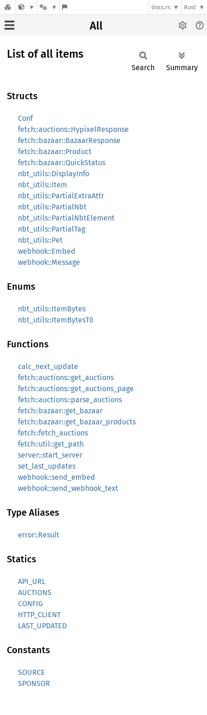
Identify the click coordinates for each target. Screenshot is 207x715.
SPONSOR (34, 683)
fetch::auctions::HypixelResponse (73, 129)
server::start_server (50, 455)
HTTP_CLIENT (39, 614)
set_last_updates (46, 466)
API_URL (32, 581)
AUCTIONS (35, 592)
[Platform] (48, 7)
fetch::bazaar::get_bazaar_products (77, 421)
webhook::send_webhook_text (68, 488)
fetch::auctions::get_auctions (66, 377)
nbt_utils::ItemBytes (52, 308)
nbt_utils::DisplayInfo (53, 173)
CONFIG (30, 603)
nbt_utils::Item (42, 184)
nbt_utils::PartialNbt (52, 207)
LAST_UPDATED (42, 625)
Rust (190, 7)
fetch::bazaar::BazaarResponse (69, 140)
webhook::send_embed (56, 477)
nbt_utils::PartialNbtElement (66, 218)
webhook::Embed (46, 251)
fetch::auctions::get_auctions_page (76, 388)
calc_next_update (48, 366)
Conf (25, 118)
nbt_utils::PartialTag (51, 229)
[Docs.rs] (8, 7)
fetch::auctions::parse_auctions (70, 399)
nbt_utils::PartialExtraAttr (61, 195)
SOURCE (31, 672)
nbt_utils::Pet (40, 240)
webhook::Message (49, 262)
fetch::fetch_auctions (53, 433)
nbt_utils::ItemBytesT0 (55, 320)
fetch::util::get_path (51, 444)
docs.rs (160, 7)
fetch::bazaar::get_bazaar (60, 410)
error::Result (38, 534)
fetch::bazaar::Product (55, 151)
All (96, 25)
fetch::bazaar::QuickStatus (61, 162)
